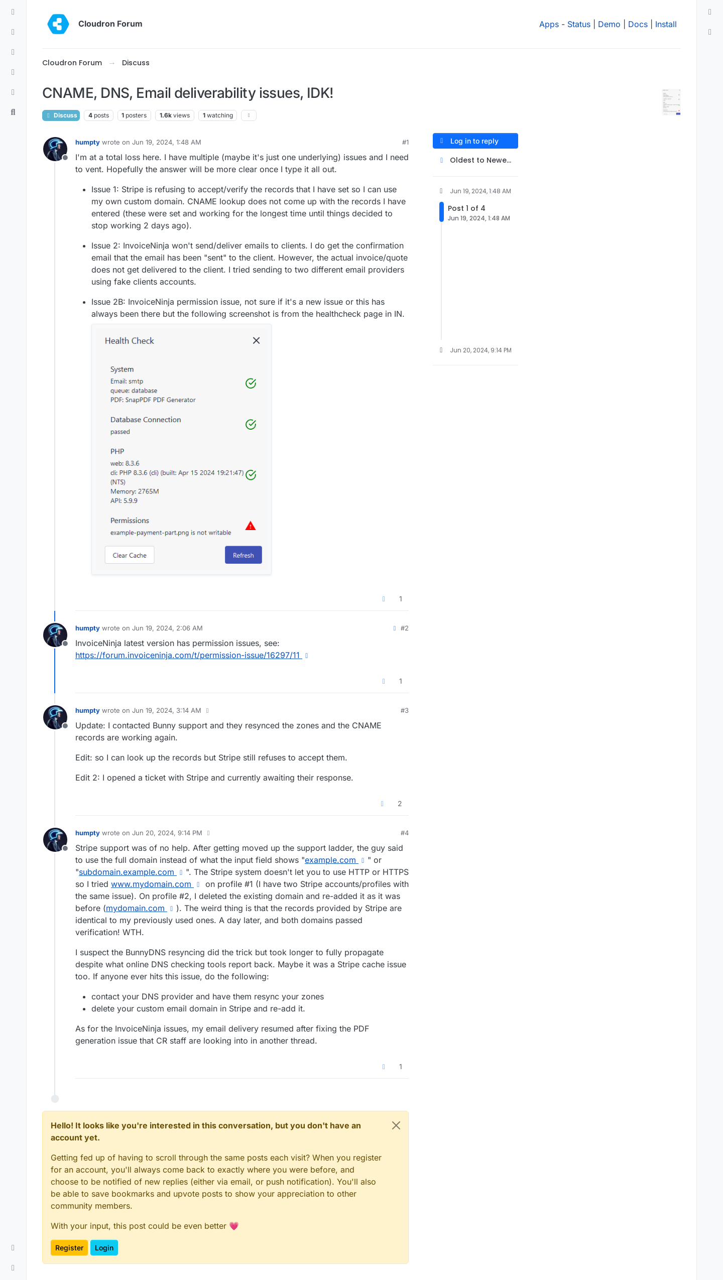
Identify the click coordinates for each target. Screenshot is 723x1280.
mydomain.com (141, 908)
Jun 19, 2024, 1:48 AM (166, 142)
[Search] (13, 112)
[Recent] (13, 32)
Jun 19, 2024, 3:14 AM (166, 710)
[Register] (710, 32)
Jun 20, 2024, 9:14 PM (167, 833)
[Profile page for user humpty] (55, 149)
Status (578, 24)
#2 (405, 628)
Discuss (61, 115)
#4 (405, 833)
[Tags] (13, 52)
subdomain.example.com (132, 872)
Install (666, 24)
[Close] (396, 1125)
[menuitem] (710, 12)
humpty (87, 142)
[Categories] (13, 12)
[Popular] (13, 72)
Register (69, 1247)
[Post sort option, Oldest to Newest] (475, 160)
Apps (549, 24)
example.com (336, 860)
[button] (13, 1248)
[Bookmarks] (13, 92)
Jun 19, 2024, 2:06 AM (167, 628)
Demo (609, 24)
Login (104, 1247)
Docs (638, 24)
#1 (405, 142)
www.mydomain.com (157, 884)
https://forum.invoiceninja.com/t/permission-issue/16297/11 (193, 655)
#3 (405, 710)
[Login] (710, 12)
